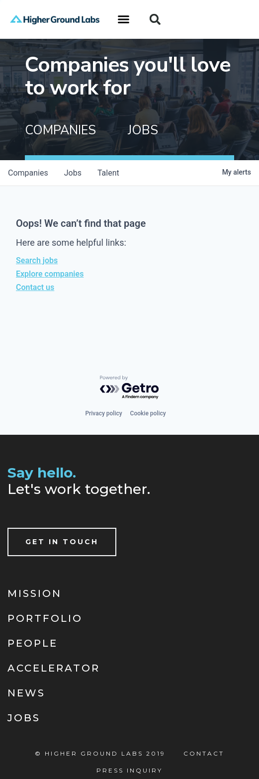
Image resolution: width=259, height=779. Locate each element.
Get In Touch (61, 541)
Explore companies (50, 274)
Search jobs (37, 260)
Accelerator (53, 668)
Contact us (35, 287)
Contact (203, 753)
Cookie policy (148, 413)
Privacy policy (103, 413)
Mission (34, 593)
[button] (123, 19)
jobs (73, 173)
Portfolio (45, 618)
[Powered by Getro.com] (130, 388)
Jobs (23, 718)
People (32, 643)
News (26, 693)
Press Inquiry (129, 770)
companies (28, 173)
